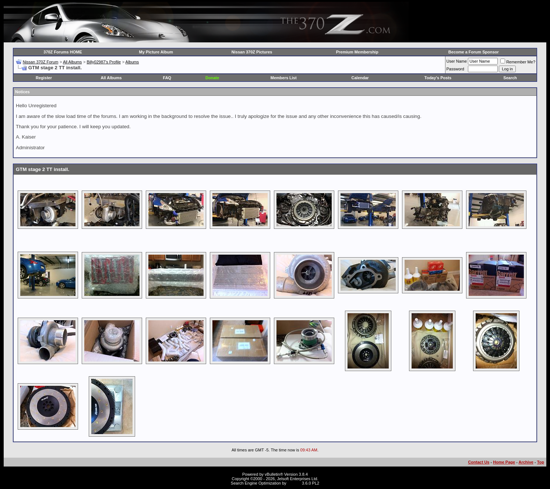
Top (540, 462)
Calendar (360, 78)
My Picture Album (156, 52)
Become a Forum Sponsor (473, 52)
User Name (457, 61)
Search (510, 78)
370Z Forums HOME (62, 52)
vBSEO (294, 483)
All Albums (72, 62)
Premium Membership (357, 52)
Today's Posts (437, 78)
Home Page (504, 462)
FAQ (167, 78)
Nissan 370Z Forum (41, 62)
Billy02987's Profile (104, 62)
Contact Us (478, 462)
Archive (526, 462)
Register (44, 78)
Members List (284, 78)
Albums (132, 62)
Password (455, 69)
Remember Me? (517, 62)
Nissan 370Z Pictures (252, 52)
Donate (212, 78)
